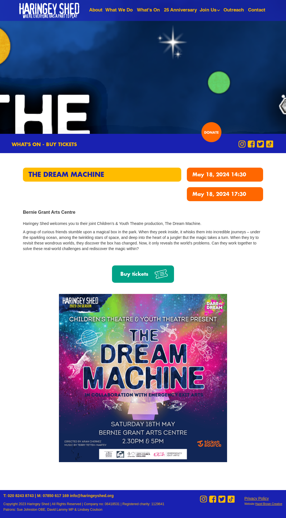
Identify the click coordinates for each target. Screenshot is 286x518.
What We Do (119, 10)
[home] (53, 10)
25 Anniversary (180, 10)
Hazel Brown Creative (268, 503)
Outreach (233, 10)
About (96, 10)
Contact (256, 10)
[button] (211, 10)
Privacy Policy (256, 498)
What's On (148, 10)
